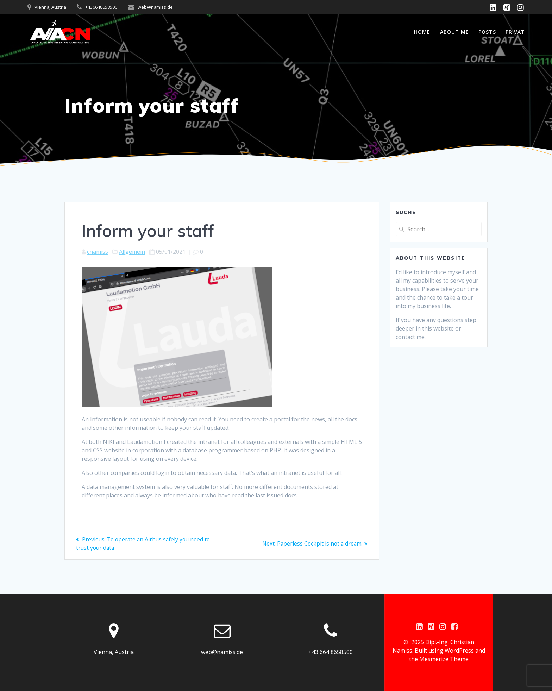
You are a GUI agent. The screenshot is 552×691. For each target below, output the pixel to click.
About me (454, 32)
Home (422, 32)
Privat (515, 32)
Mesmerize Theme (444, 659)
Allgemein (132, 252)
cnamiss (97, 252)
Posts (487, 32)
